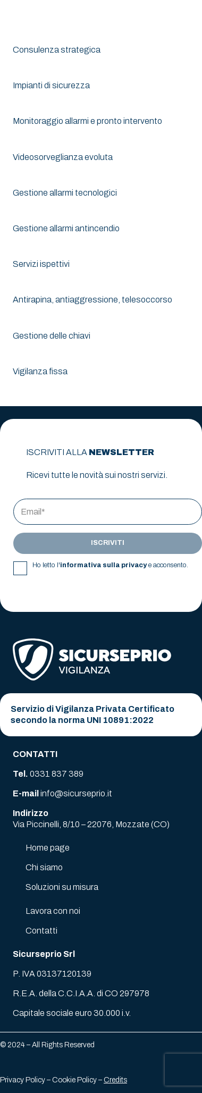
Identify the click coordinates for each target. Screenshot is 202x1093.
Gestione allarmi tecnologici (65, 192)
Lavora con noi (53, 910)
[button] (187, 16)
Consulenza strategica (56, 49)
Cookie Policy (74, 1080)
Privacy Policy (22, 1080)
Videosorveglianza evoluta (63, 157)
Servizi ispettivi (41, 263)
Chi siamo (44, 867)
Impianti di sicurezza (51, 85)
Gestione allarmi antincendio (66, 228)
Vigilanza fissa (40, 371)
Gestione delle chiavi (51, 335)
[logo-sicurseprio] (49, 16)
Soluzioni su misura (62, 887)
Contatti (41, 930)
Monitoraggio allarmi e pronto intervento (87, 120)
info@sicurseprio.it (76, 793)
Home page (48, 847)
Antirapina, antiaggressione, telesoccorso (92, 299)
